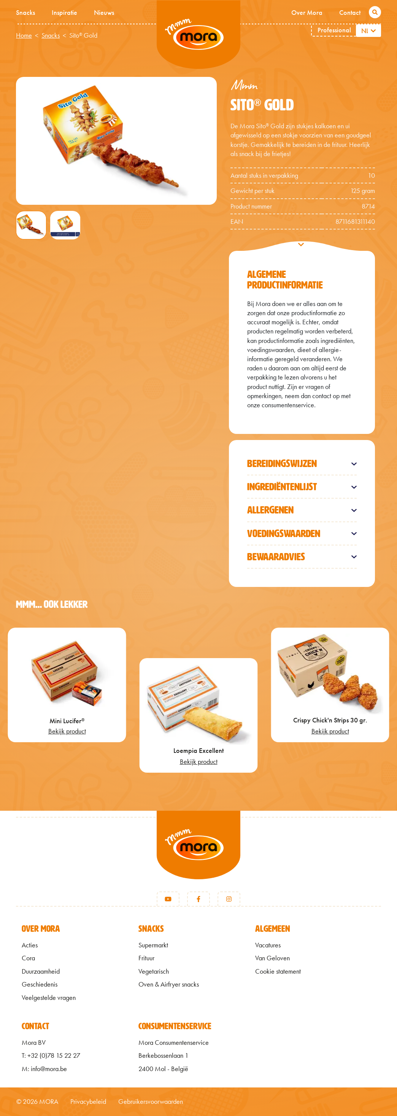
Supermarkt (153, 945)
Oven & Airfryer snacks (168, 984)
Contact (349, 12)
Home (24, 35)
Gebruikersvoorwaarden (150, 1101)
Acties (30, 945)
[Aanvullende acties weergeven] (374, 30)
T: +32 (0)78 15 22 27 (51, 1055)
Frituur (146, 958)
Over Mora (306, 12)
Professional (334, 30)
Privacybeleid (88, 1101)
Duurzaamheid (41, 971)
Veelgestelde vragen (49, 997)
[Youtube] (168, 899)
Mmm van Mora (198, 34)
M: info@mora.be (44, 1069)
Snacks (25, 12)
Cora (28, 958)
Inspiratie (64, 12)
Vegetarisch (153, 971)
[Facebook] (198, 899)
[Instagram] (228, 899)
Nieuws (104, 12)
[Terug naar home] (198, 854)
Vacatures (268, 945)
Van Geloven (272, 958)
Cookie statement (278, 971)
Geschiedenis (39, 984)
